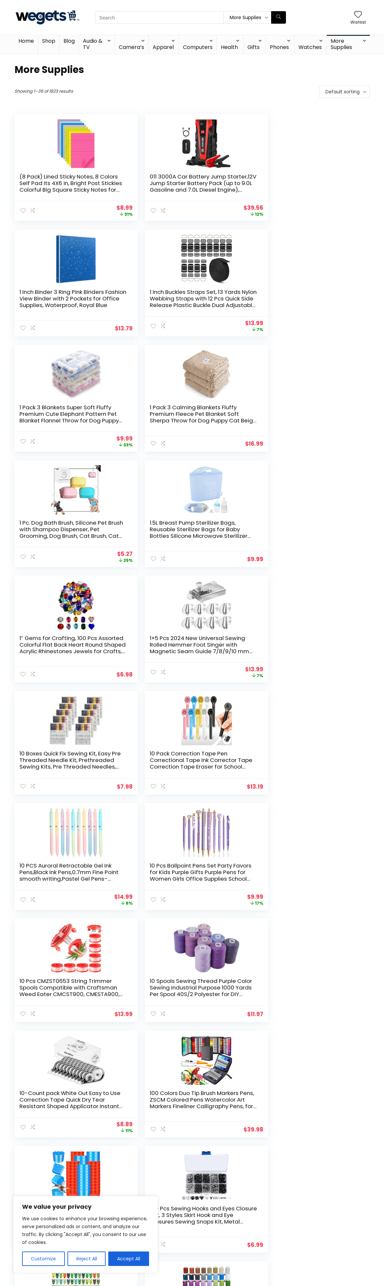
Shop (48, 41)
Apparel (163, 47)
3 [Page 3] (168, 1159)
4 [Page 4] (180, 1159)
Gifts (253, 47)
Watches (310, 47)
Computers (198, 47)
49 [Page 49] (202, 1159)
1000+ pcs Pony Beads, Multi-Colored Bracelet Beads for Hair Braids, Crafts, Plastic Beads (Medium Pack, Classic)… (325, 767)
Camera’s (131, 47)
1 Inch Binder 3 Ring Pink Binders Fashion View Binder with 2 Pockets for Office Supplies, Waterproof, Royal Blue (234, 190)
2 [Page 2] (158, 1159)
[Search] (278, 17)
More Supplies (341, 44)
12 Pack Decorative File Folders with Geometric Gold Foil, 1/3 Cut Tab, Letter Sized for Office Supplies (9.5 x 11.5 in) (51, 1109)
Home (26, 41)
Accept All (128, 1258)
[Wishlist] (358, 15)
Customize (43, 1258)
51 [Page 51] (225, 1159)
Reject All (86, 1258)
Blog (69, 41)
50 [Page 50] (214, 1159)
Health (229, 47)
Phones (279, 47)
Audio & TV (92, 44)
